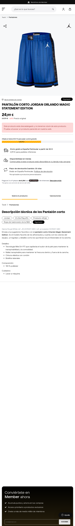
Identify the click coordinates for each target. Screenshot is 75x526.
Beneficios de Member (37, 2)
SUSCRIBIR (64, 521)
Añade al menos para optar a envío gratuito (19, 139)
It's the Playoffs (21, 218)
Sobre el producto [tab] (20, 196)
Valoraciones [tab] (55, 196)
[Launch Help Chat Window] (65, 515)
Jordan (7, 218)
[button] (37, 160)
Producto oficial (40, 218)
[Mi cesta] (70, 9)
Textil (4, 17)
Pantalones (13, 17)
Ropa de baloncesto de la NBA (17, 222)
